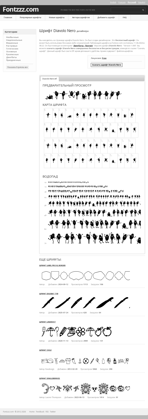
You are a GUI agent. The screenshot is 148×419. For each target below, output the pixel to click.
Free (104, 58)
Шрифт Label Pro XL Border (52, 265)
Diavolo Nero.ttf (49, 78)
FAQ (125, 17)
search (143, 10)
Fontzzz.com (21, 9)
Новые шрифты (56, 17)
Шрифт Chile (45, 350)
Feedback (40, 411)
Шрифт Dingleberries (49, 378)
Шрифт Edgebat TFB (48, 293)
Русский (132, 2)
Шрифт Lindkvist (47, 322)
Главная (8, 17)
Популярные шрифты (30, 17)
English (113, 2)
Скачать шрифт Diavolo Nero (106, 65)
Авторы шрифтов (81, 17)
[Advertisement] (19, 92)
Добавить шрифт (106, 17)
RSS (47, 411)
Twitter (53, 411)
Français (121, 2)
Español (141, 2)
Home (32, 411)
